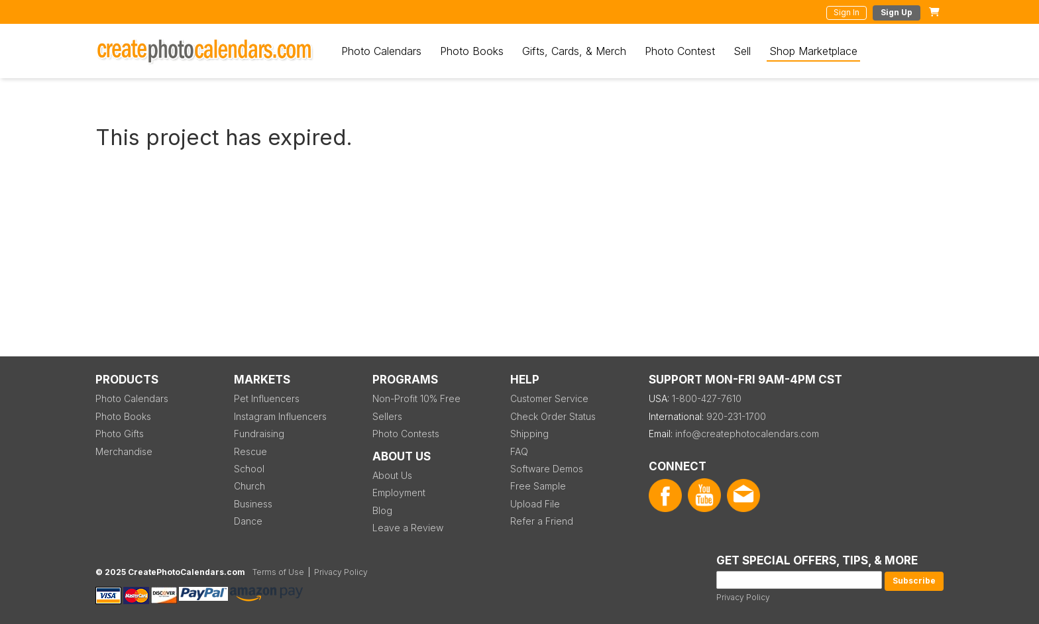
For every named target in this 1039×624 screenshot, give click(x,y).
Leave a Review (407, 527)
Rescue (250, 451)
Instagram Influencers (280, 416)
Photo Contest (680, 51)
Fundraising (259, 433)
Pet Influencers (267, 398)
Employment (398, 492)
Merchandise (123, 451)
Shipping (529, 433)
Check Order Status (553, 416)
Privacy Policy (743, 597)
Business (253, 503)
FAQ (519, 451)
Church (249, 486)
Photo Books (472, 51)
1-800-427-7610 (706, 398)
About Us (392, 475)
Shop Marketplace (813, 51)
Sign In (846, 12)
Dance (248, 521)
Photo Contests (405, 433)
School (249, 468)
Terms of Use (278, 572)
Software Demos (546, 468)
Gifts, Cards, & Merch (574, 51)
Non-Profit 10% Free (416, 398)
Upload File (535, 503)
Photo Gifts (119, 433)
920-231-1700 (736, 416)
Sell (742, 51)
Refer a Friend (541, 521)
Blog (382, 510)
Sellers (387, 416)
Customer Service (549, 398)
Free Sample (538, 486)
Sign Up (896, 12)
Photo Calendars (381, 51)
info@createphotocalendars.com (747, 433)
